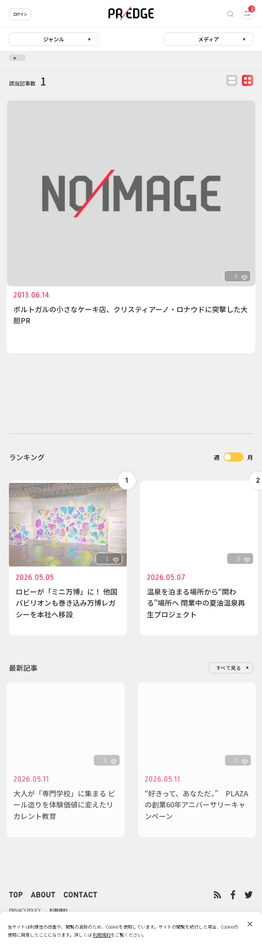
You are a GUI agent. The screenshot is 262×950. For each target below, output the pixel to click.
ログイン (20, 14)
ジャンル (53, 39)
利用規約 (58, 910)
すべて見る (228, 667)
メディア (208, 39)
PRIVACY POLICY (25, 910)
